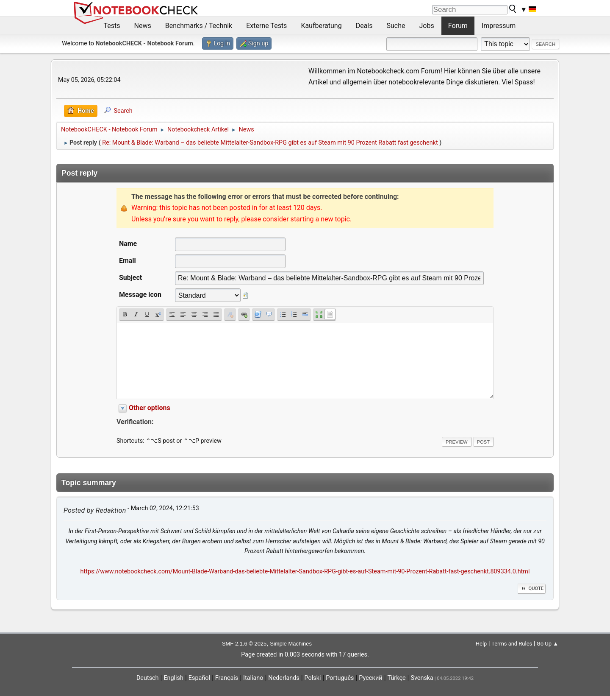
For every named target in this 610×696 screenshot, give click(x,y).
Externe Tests (266, 26)
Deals (364, 26)
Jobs (426, 26)
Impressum (499, 26)
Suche (396, 26)
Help (481, 643)
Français (226, 678)
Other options (149, 408)
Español (199, 678)
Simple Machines (291, 643)
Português (340, 678)
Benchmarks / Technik (199, 26)
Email (127, 261)
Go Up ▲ (547, 643)
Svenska (421, 678)
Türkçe (397, 678)
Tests (112, 26)
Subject (130, 278)
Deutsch (147, 678)
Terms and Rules (511, 643)
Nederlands (283, 678)
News (142, 26)
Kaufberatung (321, 26)
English (173, 678)
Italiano (253, 678)
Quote (531, 588)
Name (128, 244)
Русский (370, 678)
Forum (458, 26)
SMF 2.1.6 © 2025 (244, 643)
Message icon (140, 295)
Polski (313, 678)
